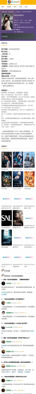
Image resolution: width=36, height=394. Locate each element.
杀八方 (3, 266)
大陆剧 (18, 11)
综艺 (15, 6)
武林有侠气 (16, 266)
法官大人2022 (17, 188)
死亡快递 (4, 188)
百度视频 (27, 372)
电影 (2, 6)
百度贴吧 (4, 345)
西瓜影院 (11, 11)
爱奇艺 (14, 372)
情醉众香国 (16, 208)
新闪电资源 (5, 36)
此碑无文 (15, 247)
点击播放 (4, 294)
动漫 (20, 6)
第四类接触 (4, 247)
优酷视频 (20, 372)
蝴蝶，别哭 (27, 208)
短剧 (26, 6)
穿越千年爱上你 (17, 169)
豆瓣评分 (16, 25)
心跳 (25, 266)
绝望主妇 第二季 (6, 208)
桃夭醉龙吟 (4, 169)
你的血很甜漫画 (26, 11)
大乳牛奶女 (27, 188)
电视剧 (9, 6)
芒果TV (8, 372)
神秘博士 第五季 (29, 227)
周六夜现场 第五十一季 (8, 227)
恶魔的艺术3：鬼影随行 (20, 227)
